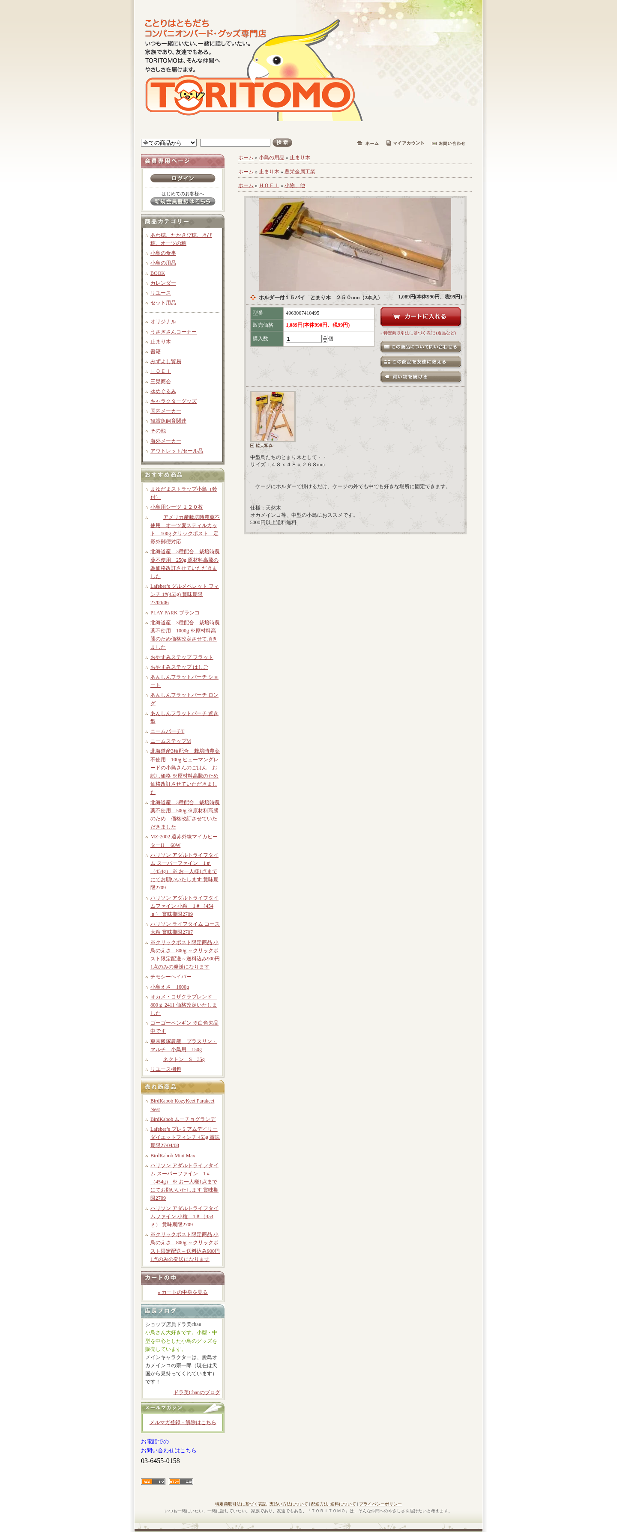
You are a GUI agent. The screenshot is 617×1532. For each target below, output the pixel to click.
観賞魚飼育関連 (168, 421)
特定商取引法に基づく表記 (241, 1504)
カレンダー (163, 283)
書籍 (155, 352)
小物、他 (295, 185)
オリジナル (163, 322)
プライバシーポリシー (380, 1504)
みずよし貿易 (165, 361)
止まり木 (160, 342)
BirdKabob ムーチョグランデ (183, 1119)
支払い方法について (289, 1504)
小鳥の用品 (163, 263)
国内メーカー (165, 411)
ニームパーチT (167, 731)
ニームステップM (170, 741)
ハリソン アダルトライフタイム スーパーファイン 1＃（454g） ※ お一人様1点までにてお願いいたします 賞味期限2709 (184, 871)
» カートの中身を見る (183, 1292)
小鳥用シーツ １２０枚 (176, 507)
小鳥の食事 (163, 253)
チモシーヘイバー (171, 977)
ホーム (246, 158)
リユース (160, 293)
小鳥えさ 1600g (169, 987)
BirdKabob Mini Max (172, 1156)
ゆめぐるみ (163, 391)
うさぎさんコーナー (173, 332)
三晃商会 (160, 381)
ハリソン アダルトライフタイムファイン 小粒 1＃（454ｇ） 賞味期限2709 (184, 906)
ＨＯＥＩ (160, 371)
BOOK (157, 273)
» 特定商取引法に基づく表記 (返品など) (418, 333)
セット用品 (163, 303)
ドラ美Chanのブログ (197, 1392)
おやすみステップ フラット (181, 657)
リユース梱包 (165, 1069)
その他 (158, 431)
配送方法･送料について (333, 1504)
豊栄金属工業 (300, 172)
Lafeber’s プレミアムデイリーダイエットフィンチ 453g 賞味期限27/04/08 (185, 1137)
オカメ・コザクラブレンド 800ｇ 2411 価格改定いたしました (183, 1005)
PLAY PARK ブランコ (175, 613)
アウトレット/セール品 (176, 451)
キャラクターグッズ (173, 401)
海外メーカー (165, 441)
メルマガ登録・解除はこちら (183, 1422)
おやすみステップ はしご (179, 667)
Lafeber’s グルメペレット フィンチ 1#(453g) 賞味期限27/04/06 (184, 594)
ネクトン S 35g (177, 1059)
